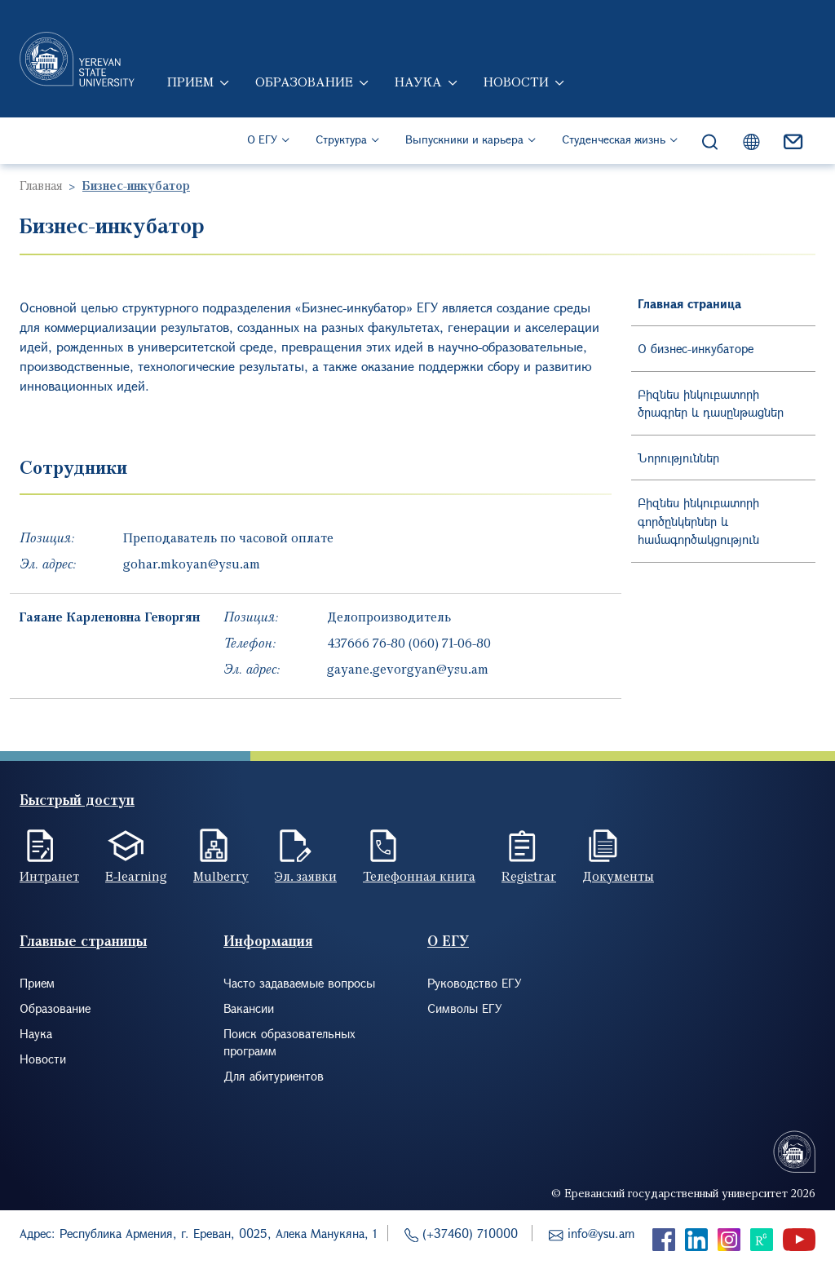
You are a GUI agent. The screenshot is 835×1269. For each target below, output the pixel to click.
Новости (516, 82)
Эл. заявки (306, 876)
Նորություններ (678, 457)
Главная (41, 185)
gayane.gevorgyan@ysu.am (407, 669)
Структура (341, 139)
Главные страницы (83, 940)
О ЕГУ (262, 139)
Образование (304, 82)
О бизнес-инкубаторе (695, 348)
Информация (267, 940)
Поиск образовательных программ (289, 1042)
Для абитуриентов (273, 1076)
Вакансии (248, 1008)
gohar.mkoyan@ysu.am (191, 564)
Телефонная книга (419, 876)
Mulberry (221, 876)
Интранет (49, 876)
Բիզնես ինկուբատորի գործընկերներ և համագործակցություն (698, 520)
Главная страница (689, 303)
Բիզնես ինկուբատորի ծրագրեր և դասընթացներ (711, 403)
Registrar (528, 876)
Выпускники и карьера (464, 139)
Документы (618, 876)
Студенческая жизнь (613, 139)
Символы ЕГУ (464, 1008)
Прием (190, 82)
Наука (418, 82)
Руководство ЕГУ (474, 983)
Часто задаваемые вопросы (299, 983)
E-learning (136, 876)
